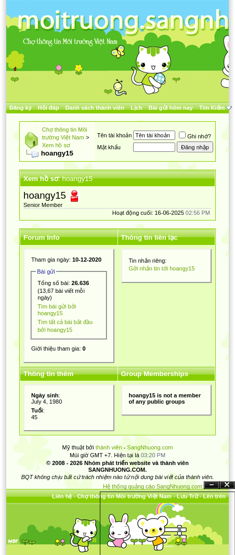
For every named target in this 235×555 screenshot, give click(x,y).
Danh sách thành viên (94, 108)
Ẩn (211, 485)
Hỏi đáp (48, 108)
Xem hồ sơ (56, 145)
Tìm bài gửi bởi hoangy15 (56, 309)
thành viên (109, 447)
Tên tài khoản (114, 135)
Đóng (227, 485)
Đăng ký (20, 108)
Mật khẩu (109, 147)
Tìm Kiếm (212, 108)
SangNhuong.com (150, 447)
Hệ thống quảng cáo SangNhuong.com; (153, 486)
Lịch (136, 108)
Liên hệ (62, 496)
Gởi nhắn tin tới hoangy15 (162, 268)
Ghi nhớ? (195, 136)
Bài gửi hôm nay (171, 108)
